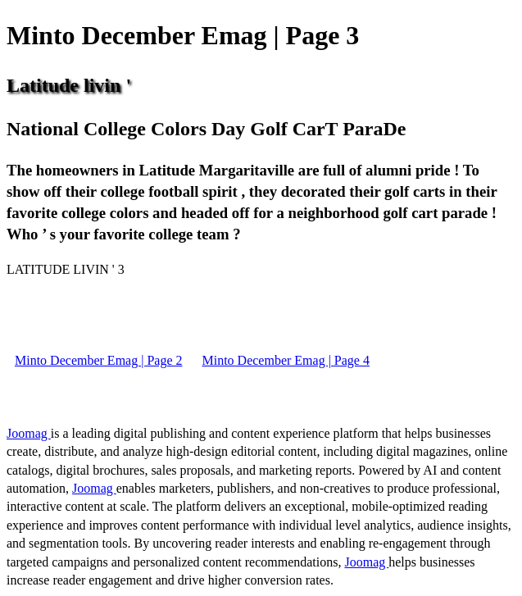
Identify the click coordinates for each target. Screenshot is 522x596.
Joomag (29, 433)
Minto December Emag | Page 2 (98, 360)
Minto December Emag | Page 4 (285, 360)
